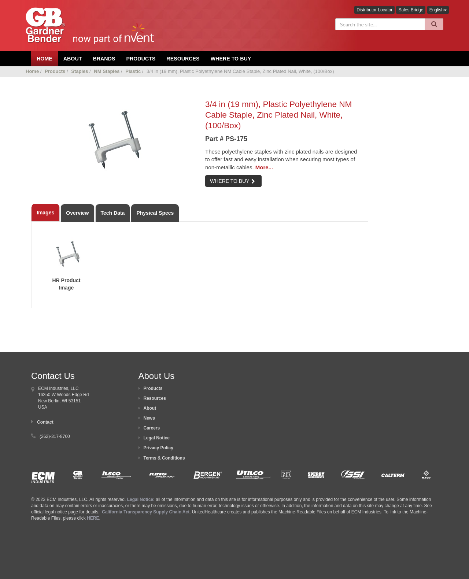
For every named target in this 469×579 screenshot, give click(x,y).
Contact (45, 422)
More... (264, 167)
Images (45, 212)
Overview (77, 213)
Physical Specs (155, 213)
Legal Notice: (141, 499)
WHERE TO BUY (232, 181)
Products (140, 59)
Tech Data (113, 213)
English (438, 9)
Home (32, 71)
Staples (79, 71)
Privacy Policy (158, 447)
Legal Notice (157, 437)
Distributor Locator (374, 9)
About (150, 408)
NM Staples (106, 71)
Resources (182, 59)
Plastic (133, 71)
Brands (104, 59)
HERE (93, 518)
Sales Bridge (410, 9)
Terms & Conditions (164, 458)
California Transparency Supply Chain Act (145, 512)
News (149, 418)
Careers (152, 428)
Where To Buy (231, 59)
